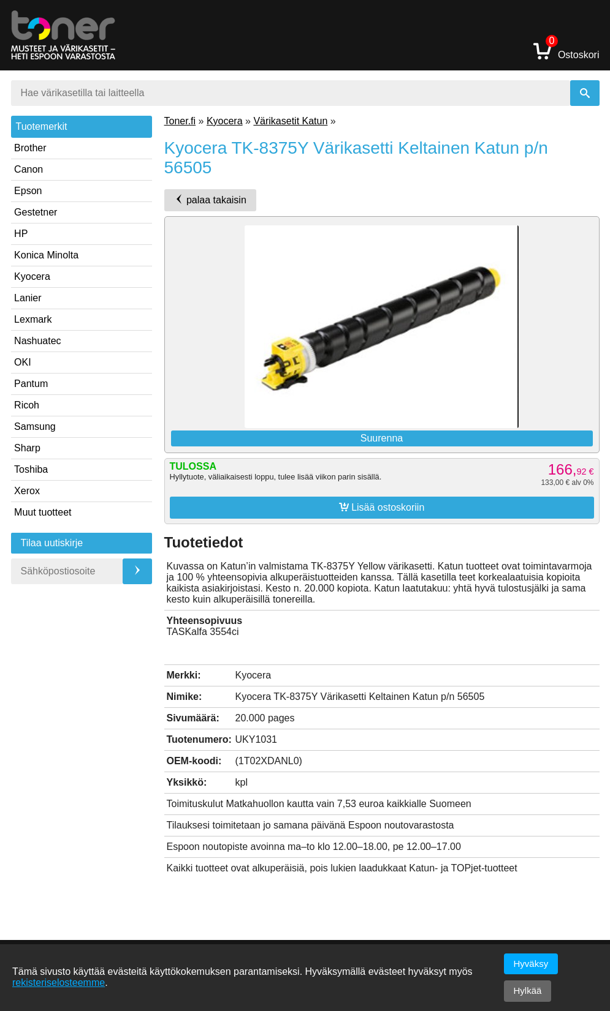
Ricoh (26, 405)
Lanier (27, 298)
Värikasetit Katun (290, 121)
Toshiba (31, 469)
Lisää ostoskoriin (382, 507)
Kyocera (32, 276)
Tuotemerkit (41, 126)
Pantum (31, 383)
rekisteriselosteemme (58, 982)
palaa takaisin (210, 199)
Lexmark (32, 319)
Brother (30, 148)
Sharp (27, 448)
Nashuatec (37, 341)
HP (21, 233)
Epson (28, 191)
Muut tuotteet (42, 512)
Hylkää (528, 990)
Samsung (35, 426)
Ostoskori (566, 50)
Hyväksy (531, 963)
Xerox (27, 491)
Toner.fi (180, 121)
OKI (22, 362)
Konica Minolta (46, 255)
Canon (28, 169)
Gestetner (35, 212)
